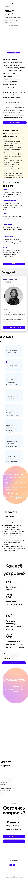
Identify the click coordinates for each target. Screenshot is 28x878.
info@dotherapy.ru (13, 826)
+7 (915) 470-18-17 (13, 829)
